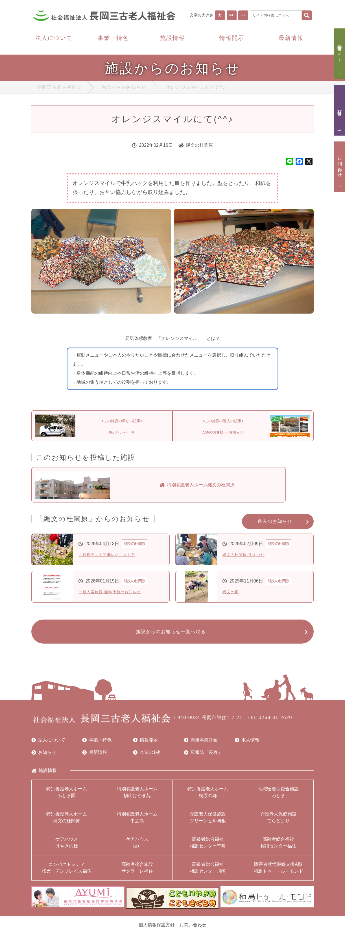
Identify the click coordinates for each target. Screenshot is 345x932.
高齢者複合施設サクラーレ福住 (137, 872)
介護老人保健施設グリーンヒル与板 (208, 822)
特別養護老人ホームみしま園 (66, 796)
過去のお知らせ (274, 524)
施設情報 (44, 775)
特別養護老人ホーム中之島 (137, 822)
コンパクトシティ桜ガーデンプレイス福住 (66, 872)
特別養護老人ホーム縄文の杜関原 (66, 822)
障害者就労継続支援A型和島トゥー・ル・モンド (278, 872)
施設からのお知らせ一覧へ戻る (169, 635)
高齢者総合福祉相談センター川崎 (208, 872)
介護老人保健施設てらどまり (278, 822)
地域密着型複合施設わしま (278, 796)
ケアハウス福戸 (137, 847)
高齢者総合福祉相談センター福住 (278, 847)
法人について (48, 744)
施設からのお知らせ (123, 88)
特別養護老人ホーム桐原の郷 (207, 796)
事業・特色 (97, 744)
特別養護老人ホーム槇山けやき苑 (137, 796)
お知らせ (43, 757)
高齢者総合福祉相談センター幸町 (208, 847)
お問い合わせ (192, 926)
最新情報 (94, 757)
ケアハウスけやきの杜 (66, 847)
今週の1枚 (146, 757)
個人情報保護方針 (157, 926)
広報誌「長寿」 (203, 757)
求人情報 (247, 744)
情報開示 (145, 744)
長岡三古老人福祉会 (59, 88)
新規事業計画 (201, 744)
